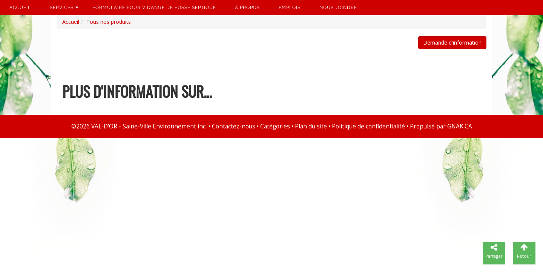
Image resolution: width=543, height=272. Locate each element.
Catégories (275, 126)
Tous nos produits (108, 21)
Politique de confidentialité (368, 126)
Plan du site (311, 126)
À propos (247, 7)
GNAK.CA (459, 126)
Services (62, 7)
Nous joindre (338, 7)
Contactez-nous (233, 126)
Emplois (290, 7)
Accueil (20, 7)
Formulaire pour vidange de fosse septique (154, 7)
